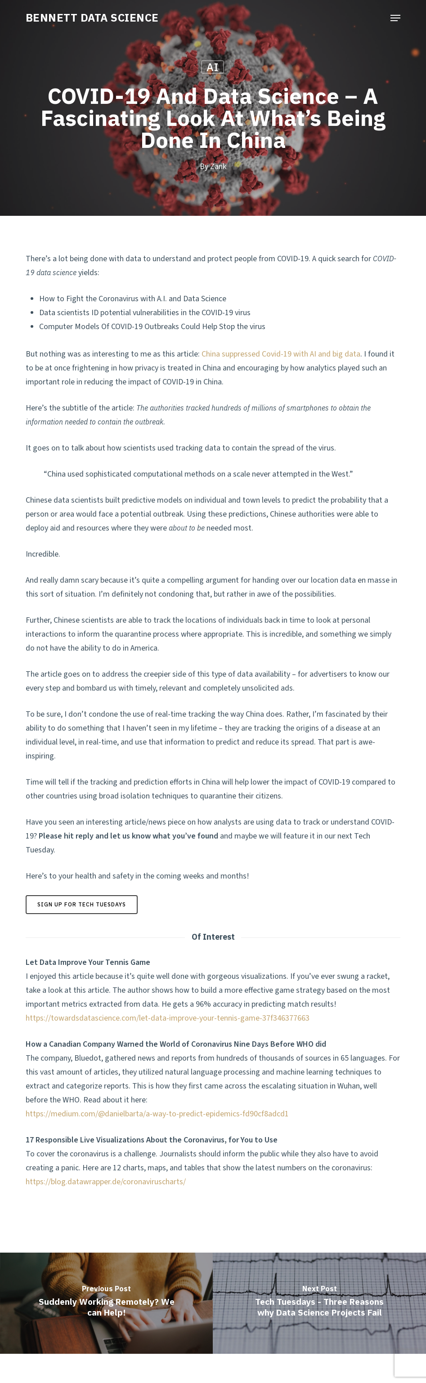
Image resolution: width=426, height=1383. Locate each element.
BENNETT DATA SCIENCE (92, 17)
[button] (395, 17)
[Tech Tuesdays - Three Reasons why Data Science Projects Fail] (319, 1303)
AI (212, 67)
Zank (218, 166)
